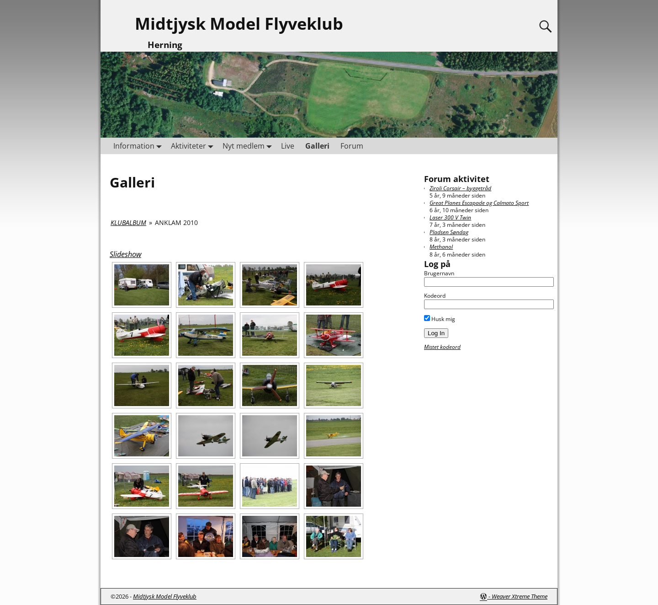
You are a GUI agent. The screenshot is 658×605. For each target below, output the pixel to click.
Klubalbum (128, 222)
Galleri (317, 146)
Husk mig (439, 319)
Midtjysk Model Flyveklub (239, 23)
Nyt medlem (249, 146)
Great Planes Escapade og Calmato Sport (479, 203)
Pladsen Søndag (449, 232)
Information (139, 146)
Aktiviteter (194, 146)
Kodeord (435, 296)
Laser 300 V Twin (450, 217)
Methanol (441, 247)
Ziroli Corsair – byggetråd (460, 188)
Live (287, 146)
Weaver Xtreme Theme (519, 596)
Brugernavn (439, 273)
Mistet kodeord (442, 347)
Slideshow (125, 254)
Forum (351, 146)
